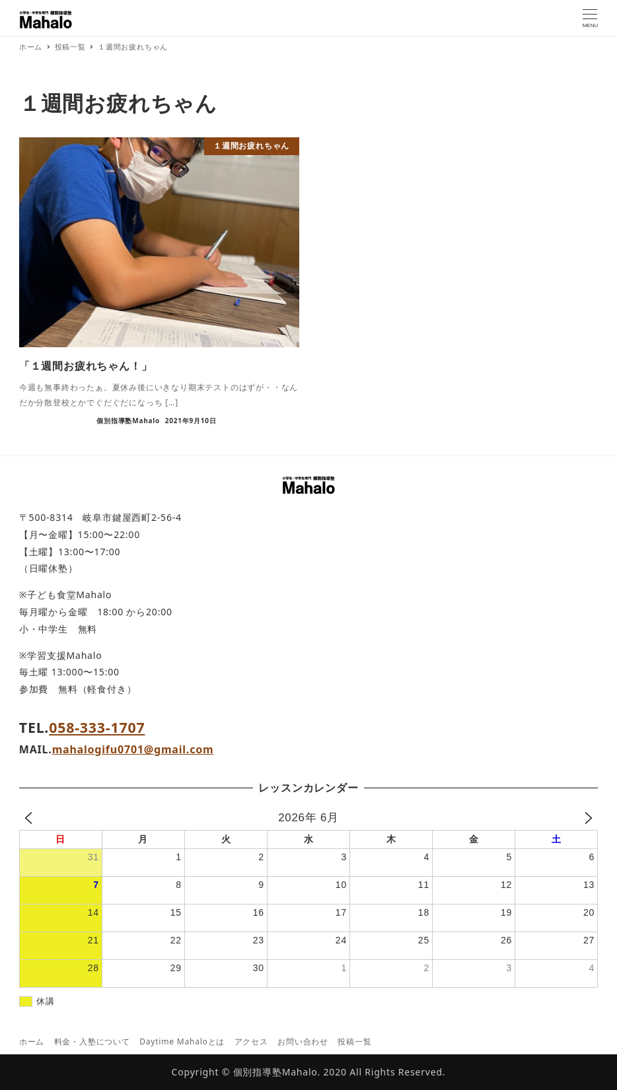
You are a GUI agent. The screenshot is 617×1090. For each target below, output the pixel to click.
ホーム (31, 1041)
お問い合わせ (302, 1041)
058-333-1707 (97, 727)
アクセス (251, 1041)
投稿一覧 (354, 1041)
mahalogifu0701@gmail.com (133, 749)
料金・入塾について (92, 1041)
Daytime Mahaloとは (182, 1041)
